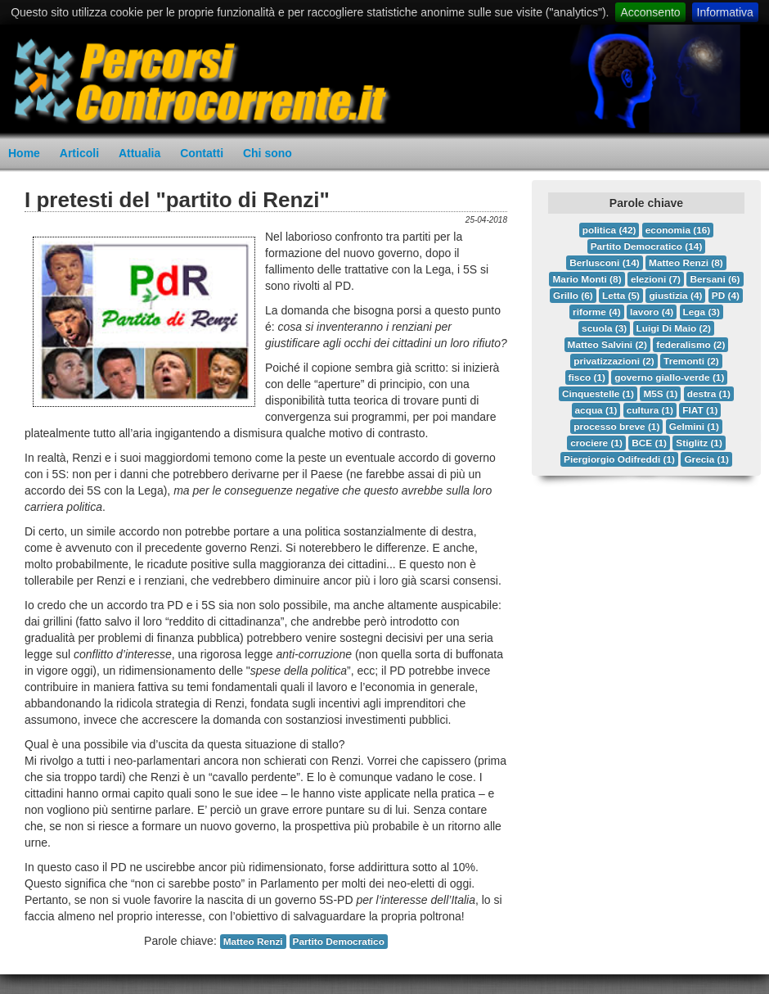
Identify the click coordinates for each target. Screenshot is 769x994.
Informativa (725, 12)
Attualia (139, 153)
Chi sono (267, 153)
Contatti (201, 153)
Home (24, 153)
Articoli (79, 153)
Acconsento (650, 12)
